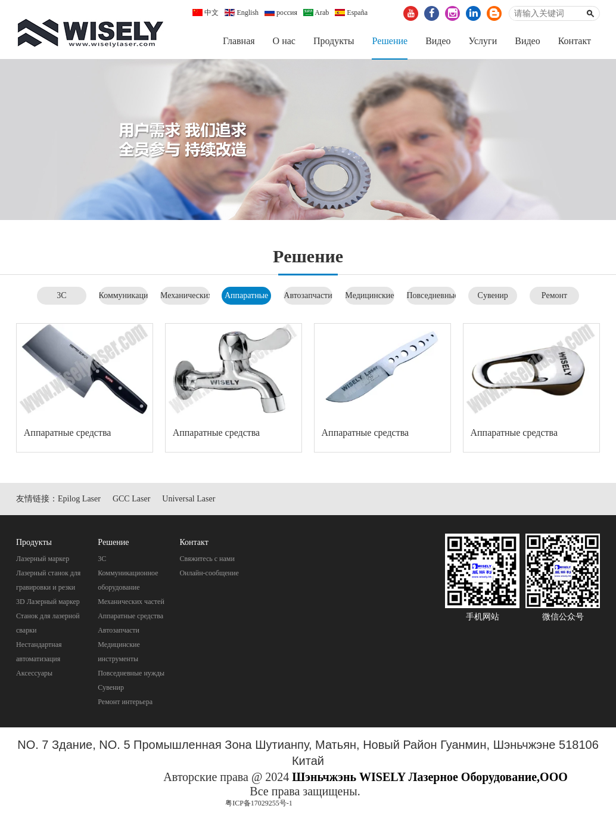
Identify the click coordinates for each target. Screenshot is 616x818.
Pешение (389, 41)
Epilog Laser (79, 498)
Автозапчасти (308, 295)
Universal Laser (188, 498)
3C (61, 295)
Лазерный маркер (42, 558)
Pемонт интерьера (125, 702)
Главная (239, 41)
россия (281, 12)
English (242, 12)
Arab (316, 12)
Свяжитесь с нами (207, 558)
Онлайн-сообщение (208, 573)
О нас (284, 41)
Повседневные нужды (131, 673)
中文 (205, 12)
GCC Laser (131, 498)
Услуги (483, 41)
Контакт (574, 41)
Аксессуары (34, 673)
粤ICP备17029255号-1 (259, 804)
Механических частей (131, 601)
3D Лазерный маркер (48, 601)
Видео (437, 41)
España (351, 12)
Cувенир (493, 295)
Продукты (333, 41)
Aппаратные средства (67, 433)
